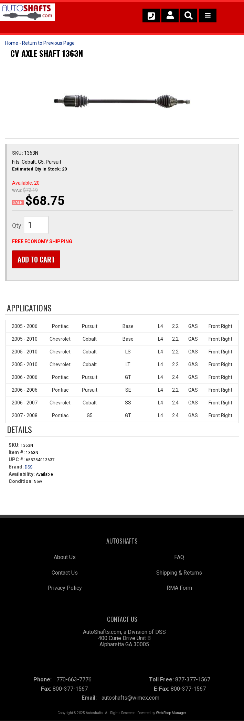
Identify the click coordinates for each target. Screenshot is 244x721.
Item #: (17, 452)
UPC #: (17, 459)
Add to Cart (36, 259)
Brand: (16, 467)
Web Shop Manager (171, 713)
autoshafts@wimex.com (130, 698)
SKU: (18, 153)
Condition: (21, 481)
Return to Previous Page (48, 43)
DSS (28, 467)
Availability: (22, 474)
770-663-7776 (74, 679)
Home (11, 43)
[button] (188, 15)
